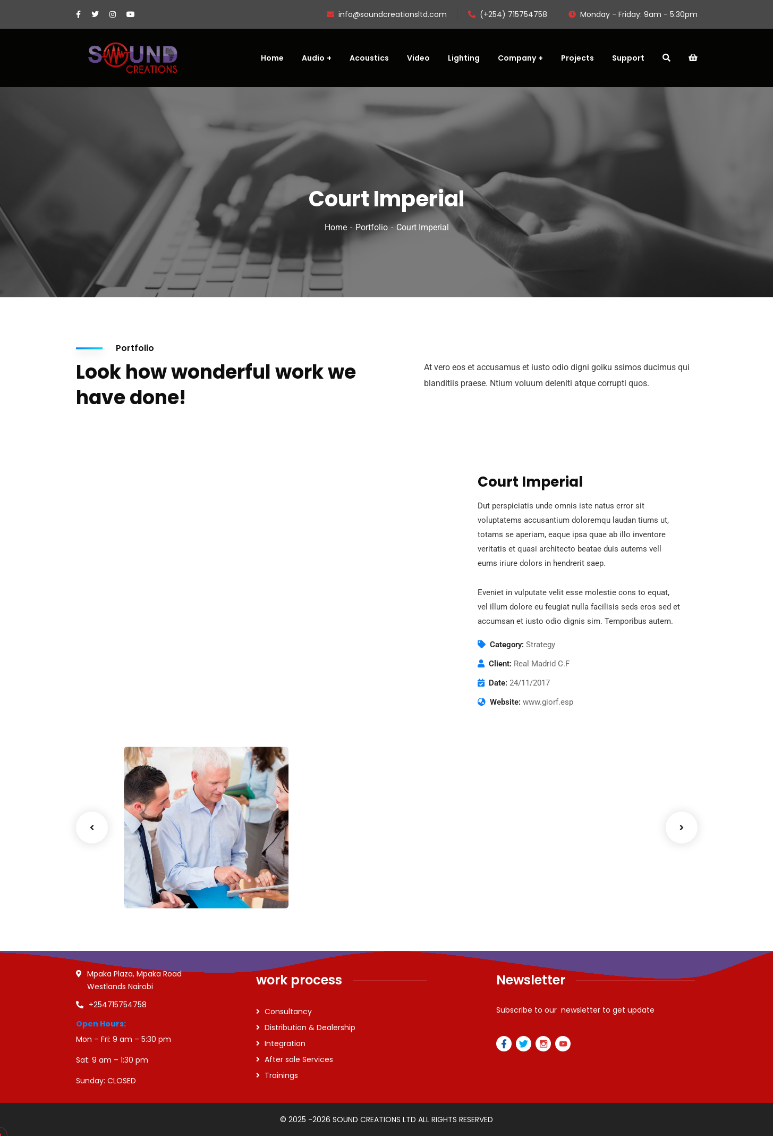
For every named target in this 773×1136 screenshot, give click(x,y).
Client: (500, 664)
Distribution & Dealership (310, 1027)
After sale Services (299, 1059)
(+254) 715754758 (507, 14)
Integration (285, 1043)
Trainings (281, 1075)
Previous (92, 827)
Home (336, 227)
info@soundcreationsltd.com (387, 14)
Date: (498, 683)
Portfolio (371, 227)
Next (682, 827)
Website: (505, 702)
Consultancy (288, 1011)
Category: (507, 644)
